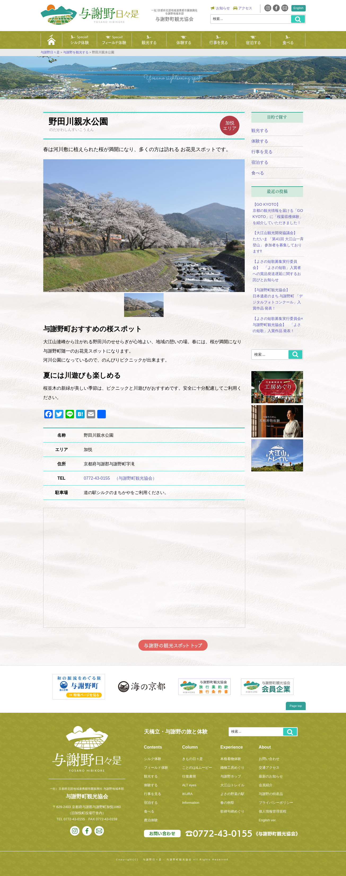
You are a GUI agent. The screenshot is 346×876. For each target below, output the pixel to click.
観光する (149, 42)
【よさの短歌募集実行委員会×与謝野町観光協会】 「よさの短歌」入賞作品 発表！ (278, 324)
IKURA (187, 794)
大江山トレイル (232, 785)
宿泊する (253, 42)
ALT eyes (189, 785)
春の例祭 (227, 803)
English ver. (268, 820)
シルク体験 (79, 42)
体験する (183, 42)
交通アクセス (269, 768)
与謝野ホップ (230, 776)
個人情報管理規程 (272, 811)
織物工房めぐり (232, 768)
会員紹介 (266, 785)
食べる (288, 42)
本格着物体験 (230, 759)
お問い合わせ (269, 759)
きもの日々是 (192, 759)
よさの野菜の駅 (232, 794)
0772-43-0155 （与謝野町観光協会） (120, 478)
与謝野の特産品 (271, 794)
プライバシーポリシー (276, 803)
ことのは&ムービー (197, 768)
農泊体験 (151, 820)
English (299, 8)
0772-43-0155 (74, 819)
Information (190, 803)
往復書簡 (189, 776)
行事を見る (218, 42)
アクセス (245, 8)
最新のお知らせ (271, 776)
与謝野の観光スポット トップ (173, 645)
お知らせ (223, 8)
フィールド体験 (114, 42)
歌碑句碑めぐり (232, 811)
